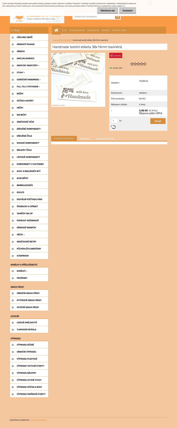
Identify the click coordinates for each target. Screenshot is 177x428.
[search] (117, 16)
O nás (64, 30)
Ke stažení (85, 138)
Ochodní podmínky (77, 30)
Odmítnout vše (108, 10)
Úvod (55, 40)
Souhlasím (128, 10)
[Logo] (37, 16)
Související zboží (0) (105, 138)
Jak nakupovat (93, 30)
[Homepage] (57, 30)
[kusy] (114, 120)
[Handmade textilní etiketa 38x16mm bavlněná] (78, 54)
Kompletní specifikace (64, 138)
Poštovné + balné (119, 30)
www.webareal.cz (39, 420)
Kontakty (105, 30)
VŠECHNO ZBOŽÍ (65, 40)
